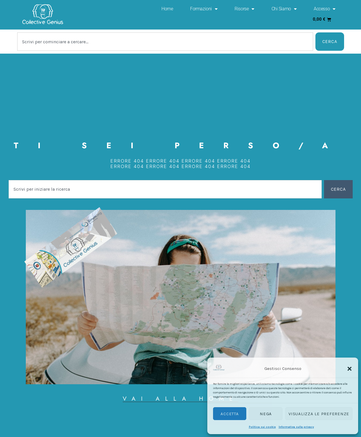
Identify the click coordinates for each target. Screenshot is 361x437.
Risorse (244, 8)
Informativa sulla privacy (296, 427)
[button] (349, 369)
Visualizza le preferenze (318, 413)
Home (167, 8)
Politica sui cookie (262, 427)
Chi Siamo (284, 8)
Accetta (229, 413)
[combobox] (165, 41)
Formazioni (203, 8)
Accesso (324, 8)
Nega (266, 413)
